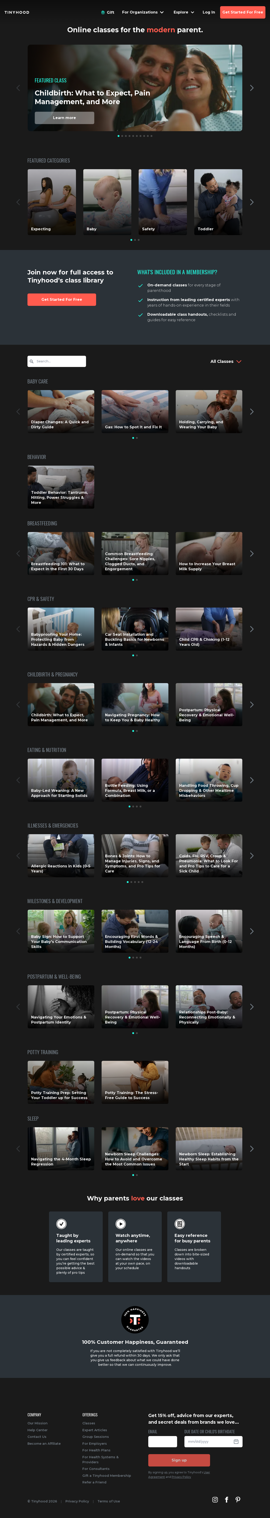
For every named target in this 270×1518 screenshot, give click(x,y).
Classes (88, 1423)
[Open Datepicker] (238, 1441)
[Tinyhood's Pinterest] (238, 1499)
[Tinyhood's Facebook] (226, 1499)
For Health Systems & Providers (100, 1459)
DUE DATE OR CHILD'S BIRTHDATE (209, 1431)
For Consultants (96, 1469)
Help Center (37, 1430)
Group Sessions (95, 1437)
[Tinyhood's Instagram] (215, 1499)
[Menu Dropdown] (143, 12)
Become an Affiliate (44, 1444)
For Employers (94, 1444)
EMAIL (152, 1431)
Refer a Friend (94, 1482)
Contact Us (36, 1437)
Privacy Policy (181, 1477)
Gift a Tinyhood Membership (106, 1476)
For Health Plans (96, 1450)
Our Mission (37, 1423)
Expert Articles (94, 1430)
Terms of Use (108, 1501)
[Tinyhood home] (17, 12)
